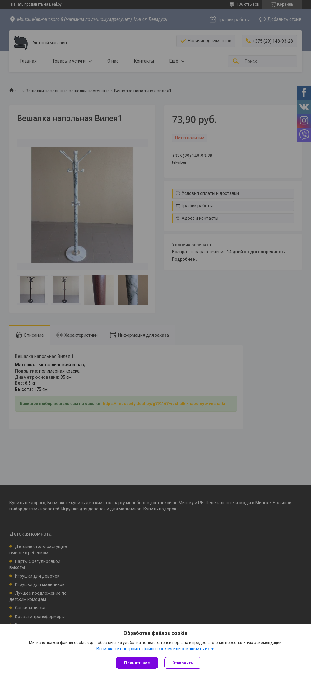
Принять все (137, 662)
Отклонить (182, 662)
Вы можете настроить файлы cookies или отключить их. (153, 648)
